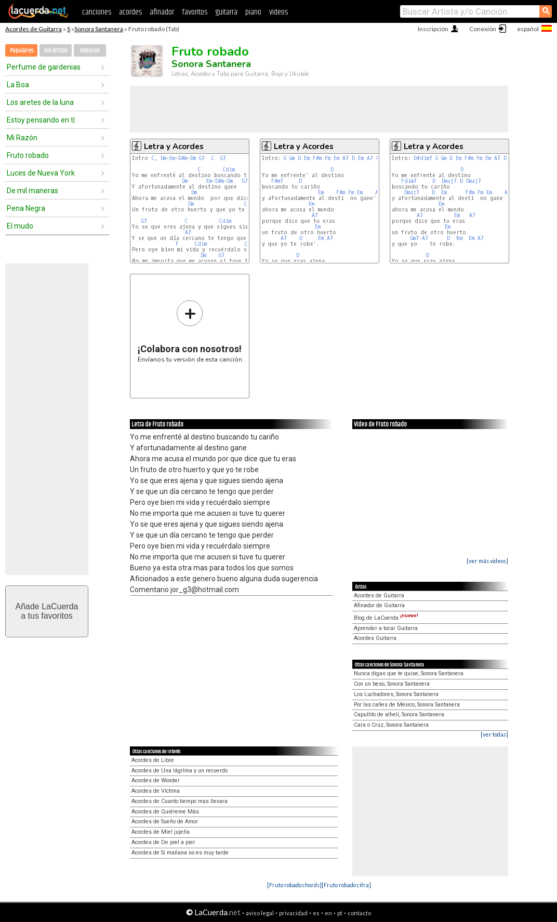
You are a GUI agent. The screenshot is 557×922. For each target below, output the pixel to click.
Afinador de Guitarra (379, 605)
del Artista (56, 51)
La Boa (18, 85)
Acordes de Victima (155, 790)
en (328, 913)
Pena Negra (26, 208)
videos (278, 12)
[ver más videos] (487, 560)
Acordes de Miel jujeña (160, 832)
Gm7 (414, 238)
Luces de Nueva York (41, 173)
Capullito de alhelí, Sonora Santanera (399, 714)
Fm (327, 158)
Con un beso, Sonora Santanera (392, 683)
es (316, 913)
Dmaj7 (449, 181)
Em (172, 158)
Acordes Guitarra (375, 638)
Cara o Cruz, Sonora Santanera (391, 724)
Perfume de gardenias (44, 67)
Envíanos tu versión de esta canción (190, 331)
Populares (21, 51)
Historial (90, 51)
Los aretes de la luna (40, 102)
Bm (459, 238)
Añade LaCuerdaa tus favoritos (47, 611)
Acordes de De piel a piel (163, 842)
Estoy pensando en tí (41, 120)
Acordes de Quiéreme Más (165, 811)
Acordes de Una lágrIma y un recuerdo (179, 770)
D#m (182, 158)
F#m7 (277, 181)
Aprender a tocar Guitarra (386, 628)
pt (339, 913)
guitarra (226, 12)
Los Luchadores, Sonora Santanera (396, 694)
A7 (188, 232)
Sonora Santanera (98, 29)
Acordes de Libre (152, 760)
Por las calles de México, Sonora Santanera (407, 704)
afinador (162, 12)
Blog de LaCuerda (386, 617)
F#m (317, 158)
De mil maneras (32, 190)
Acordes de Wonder (155, 780)
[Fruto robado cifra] (346, 884)
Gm (292, 158)
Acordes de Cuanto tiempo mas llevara (179, 801)
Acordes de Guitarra (33, 29)
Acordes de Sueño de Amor (164, 821)
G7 (202, 158)
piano (253, 12)
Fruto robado (28, 155)
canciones (96, 12)
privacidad (293, 913)
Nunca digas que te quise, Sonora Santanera (408, 673)
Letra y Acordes (174, 146)
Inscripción (433, 29)
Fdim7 (409, 181)
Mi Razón (22, 137)
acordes (130, 12)
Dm (163, 158)
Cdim (228, 169)
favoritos (194, 12)
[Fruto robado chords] (294, 884)
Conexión (482, 29)
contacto (359, 913)
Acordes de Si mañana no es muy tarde (180, 852)
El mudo (20, 226)
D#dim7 (423, 158)
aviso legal (260, 913)
